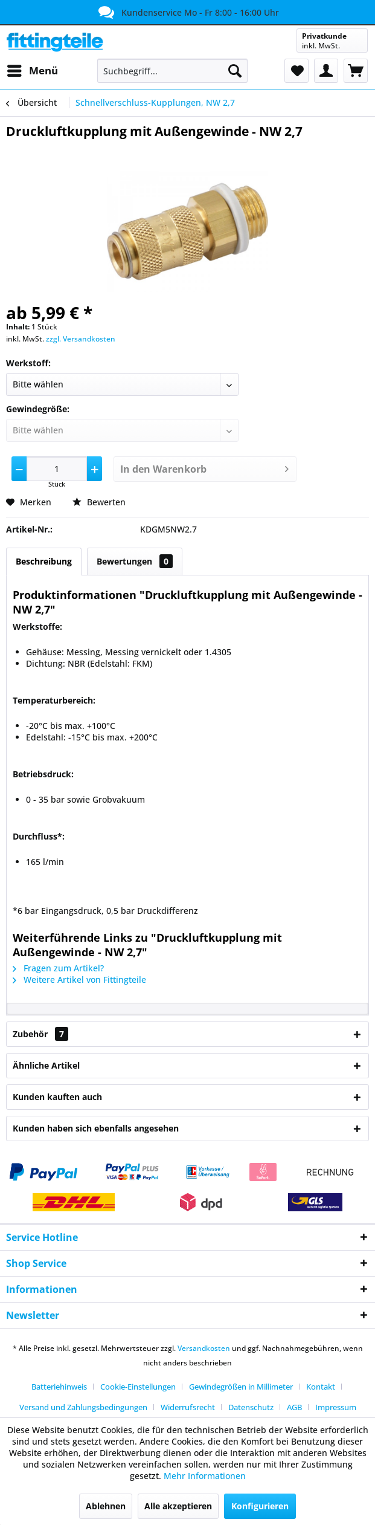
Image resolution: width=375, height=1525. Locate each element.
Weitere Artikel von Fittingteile (79, 979)
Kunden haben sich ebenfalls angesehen (96, 1128)
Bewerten (99, 502)
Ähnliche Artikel (46, 1065)
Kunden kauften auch (57, 1096)
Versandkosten (204, 1348)
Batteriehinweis (59, 1386)
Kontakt (320, 1386)
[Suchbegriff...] (172, 71)
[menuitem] (32, 71)
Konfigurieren (260, 1506)
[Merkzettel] (296, 71)
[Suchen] (235, 71)
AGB (294, 1407)
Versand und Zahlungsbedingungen (83, 1407)
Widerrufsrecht (188, 1407)
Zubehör (40, 1034)
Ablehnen (106, 1506)
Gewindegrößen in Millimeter (241, 1386)
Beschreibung (44, 561)
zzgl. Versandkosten (80, 339)
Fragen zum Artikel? (58, 968)
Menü (32, 69)
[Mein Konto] (326, 71)
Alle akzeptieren (178, 1506)
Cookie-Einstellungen (138, 1386)
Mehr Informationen (205, 1475)
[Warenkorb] (356, 71)
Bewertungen (135, 561)
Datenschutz (251, 1407)
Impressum (335, 1407)
